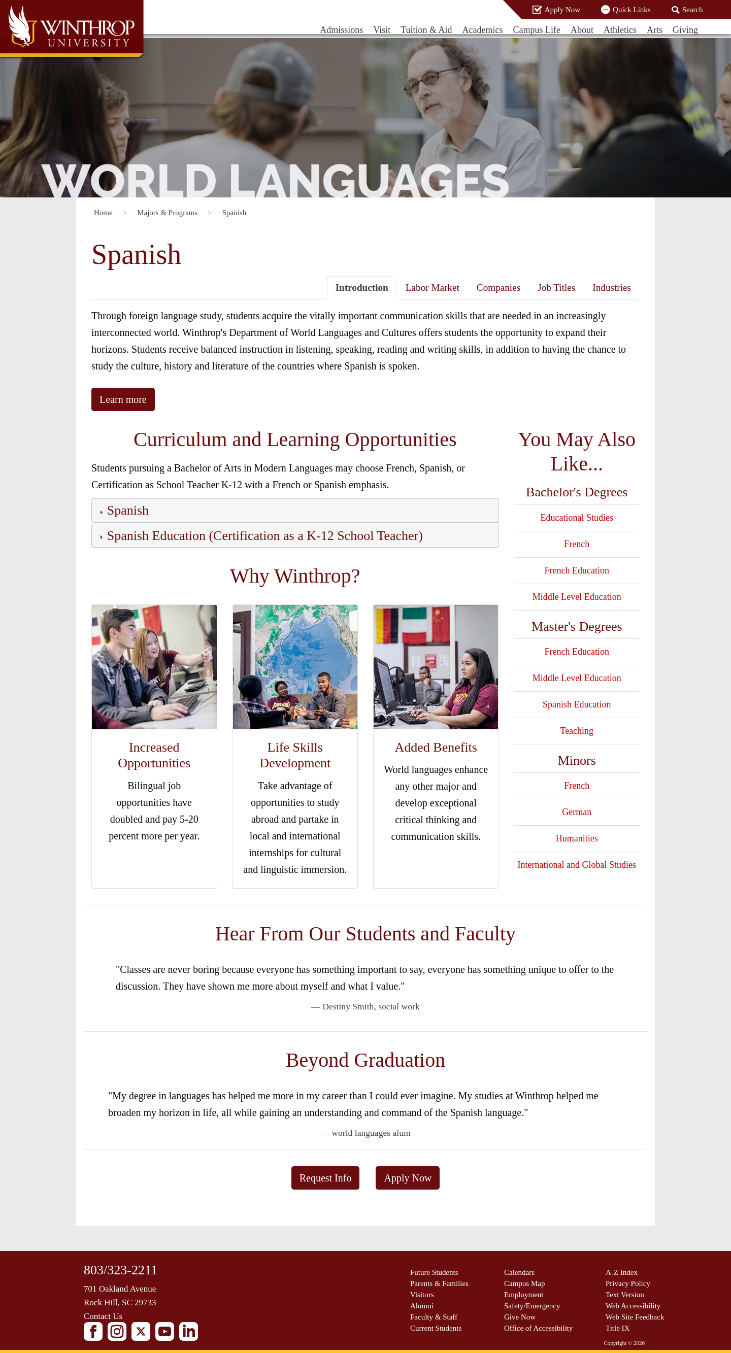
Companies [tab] (498, 287)
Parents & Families (439, 1283)
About (582, 30)
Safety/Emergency (532, 1306)
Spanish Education (577, 704)
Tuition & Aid (426, 30)
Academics (482, 30)
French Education (577, 570)
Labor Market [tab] (432, 287)
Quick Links (632, 10)
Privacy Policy (628, 1283)
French (576, 544)
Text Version (625, 1295)
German (576, 812)
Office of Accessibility (538, 1328)
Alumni (422, 1306)
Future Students (434, 1272)
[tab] (295, 510)
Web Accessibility (633, 1306)
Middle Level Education (577, 597)
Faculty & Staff (433, 1317)
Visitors (422, 1295)
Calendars (519, 1272)
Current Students (435, 1328)
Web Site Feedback (635, 1317)
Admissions (341, 30)
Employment (524, 1295)
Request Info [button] (326, 1177)
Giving (685, 30)
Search (692, 10)
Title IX (617, 1328)
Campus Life (536, 30)
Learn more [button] (123, 399)
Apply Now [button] (407, 1177)
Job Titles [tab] (556, 287)
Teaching (576, 731)
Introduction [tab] (362, 287)
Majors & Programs (167, 213)
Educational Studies (577, 518)
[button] (127, 512)
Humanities (577, 838)
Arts (654, 30)
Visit (381, 30)
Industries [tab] (611, 287)
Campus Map (524, 1283)
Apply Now (562, 10)
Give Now (520, 1317)
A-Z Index (622, 1272)
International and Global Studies (577, 865)
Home (103, 213)
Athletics (620, 30)
